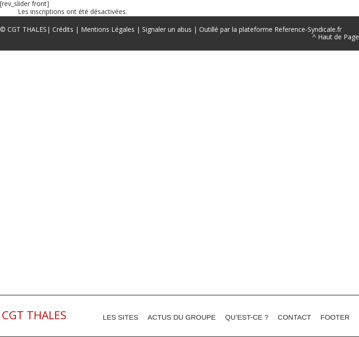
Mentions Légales (108, 29)
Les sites (120, 317)
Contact (294, 317)
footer (335, 317)
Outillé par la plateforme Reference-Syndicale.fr (270, 29)
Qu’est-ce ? (247, 317)
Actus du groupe (182, 317)
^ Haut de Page (335, 36)
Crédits (62, 29)
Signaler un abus (167, 29)
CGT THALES (27, 29)
